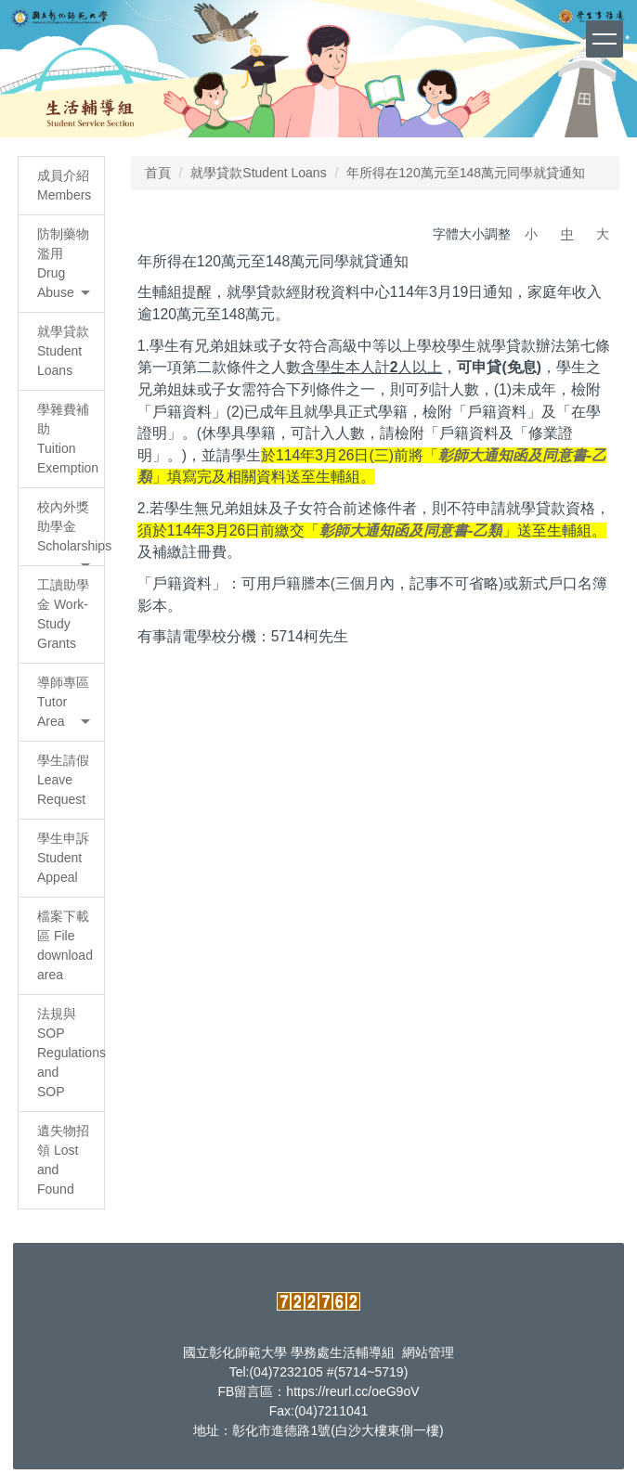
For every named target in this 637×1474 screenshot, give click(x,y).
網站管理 (428, 1352)
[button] (61, 263)
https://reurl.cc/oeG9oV (352, 1391)
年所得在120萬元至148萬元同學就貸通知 (465, 172)
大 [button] (602, 233)
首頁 (158, 172)
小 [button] (531, 233)
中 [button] (567, 233)
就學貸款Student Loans (258, 172)
